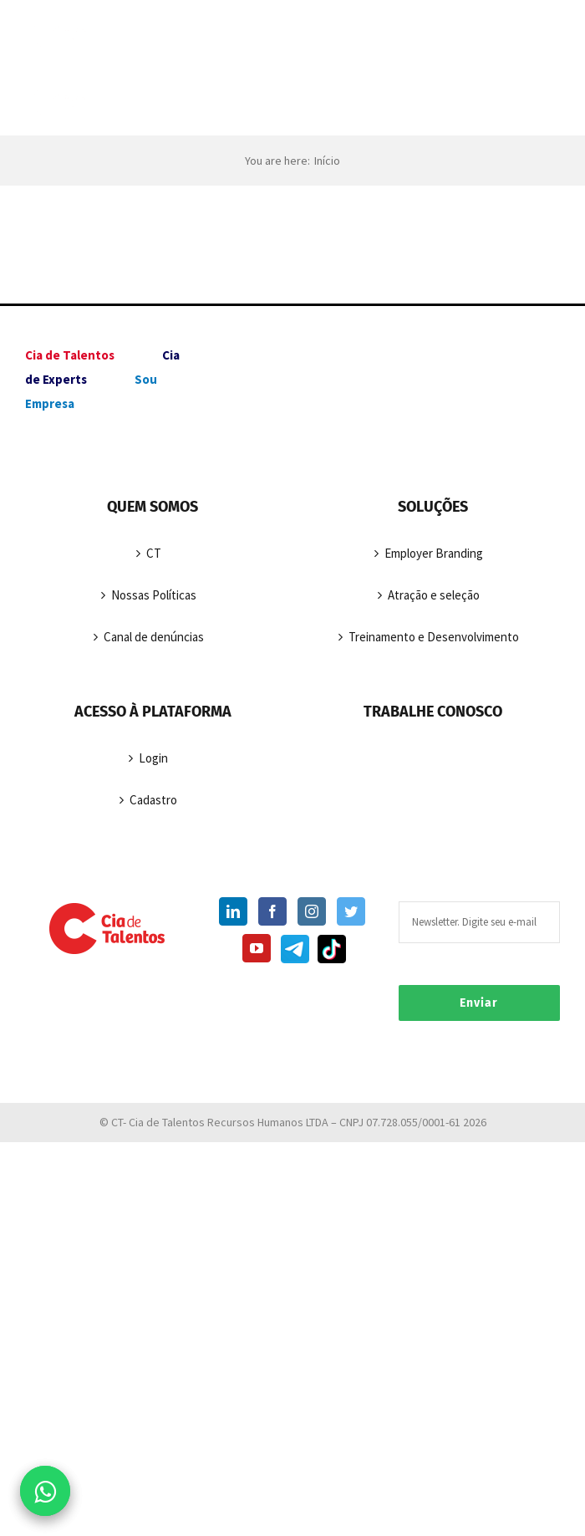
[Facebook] (272, 911)
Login (153, 758)
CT (153, 553)
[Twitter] (351, 911)
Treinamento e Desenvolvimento (433, 637)
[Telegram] (293, 952)
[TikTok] (330, 952)
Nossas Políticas (153, 595)
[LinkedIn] (233, 911)
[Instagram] (312, 911)
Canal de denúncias (154, 637)
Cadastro (153, 800)
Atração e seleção (434, 595)
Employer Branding (433, 553)
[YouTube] (256, 948)
